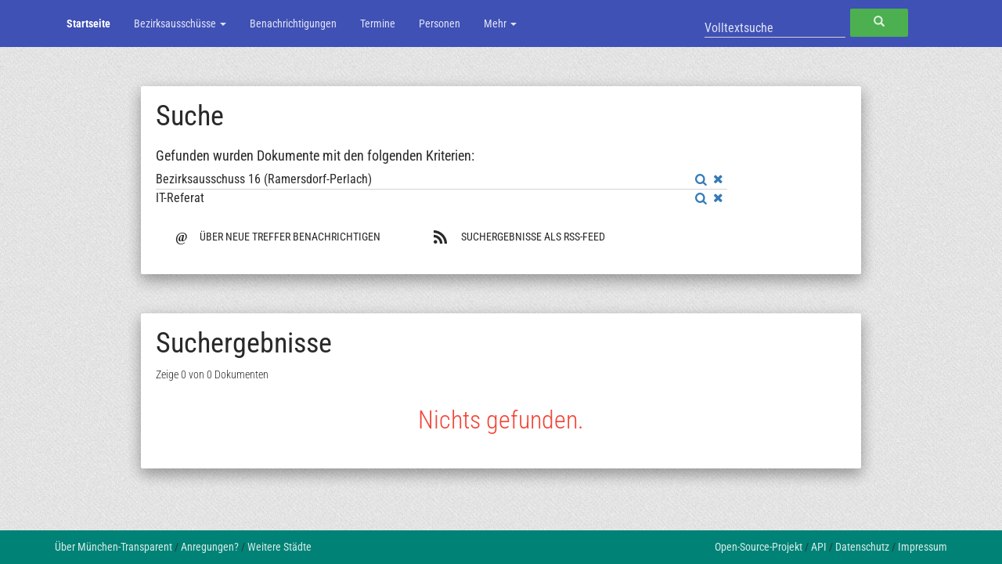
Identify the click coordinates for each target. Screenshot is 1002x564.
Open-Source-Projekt (758, 546)
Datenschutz (862, 546)
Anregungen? (210, 546)
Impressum (922, 546)
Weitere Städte (279, 546)
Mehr (500, 23)
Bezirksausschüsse (180, 23)
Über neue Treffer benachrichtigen (277, 235)
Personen (439, 23)
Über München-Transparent (113, 546)
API (819, 546)
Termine (377, 23)
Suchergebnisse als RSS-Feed (518, 236)
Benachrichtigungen (293, 23)
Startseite (88, 23)
